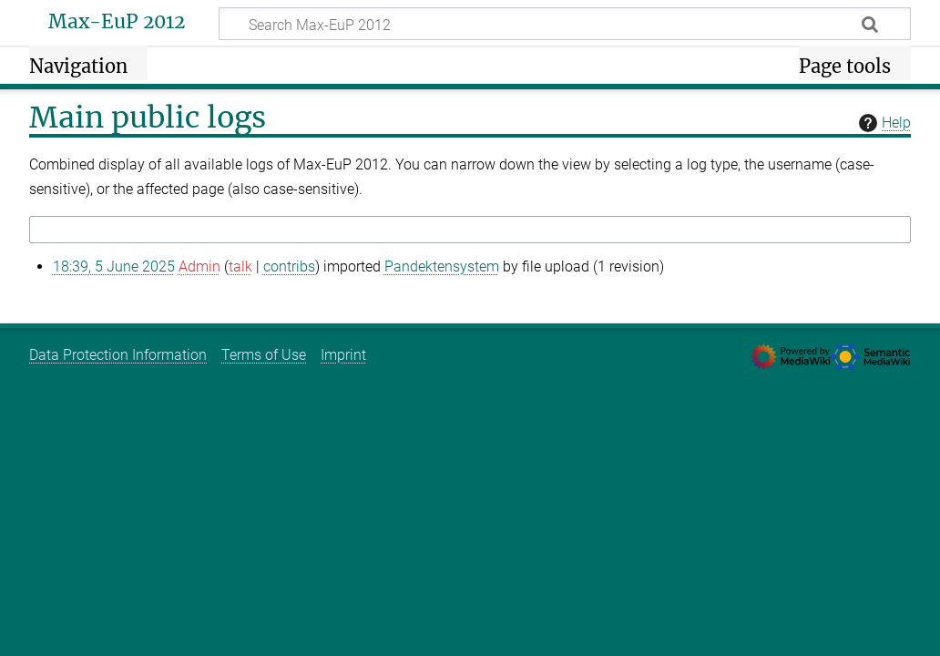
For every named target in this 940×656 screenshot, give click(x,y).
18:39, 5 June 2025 (114, 266)
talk (240, 266)
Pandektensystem (441, 266)
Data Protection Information (118, 355)
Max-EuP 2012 (116, 22)
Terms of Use (263, 355)
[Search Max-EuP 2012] (565, 23)
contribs (289, 266)
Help (882, 123)
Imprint (343, 355)
